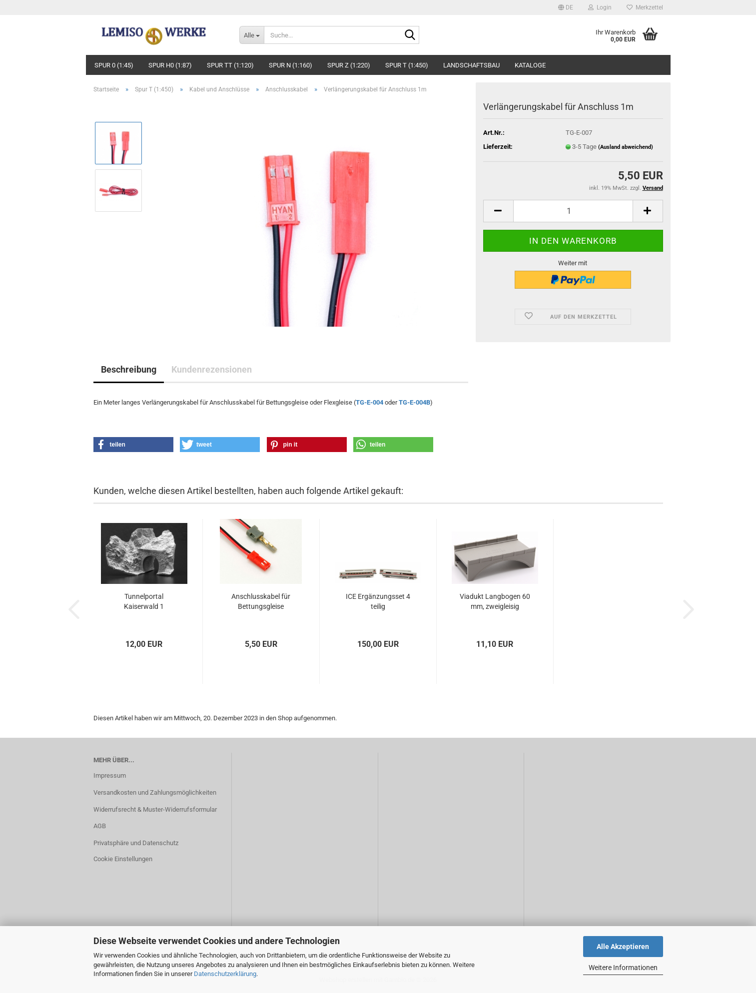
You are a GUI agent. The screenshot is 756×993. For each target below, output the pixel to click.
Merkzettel (645, 7)
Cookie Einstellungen (122, 859)
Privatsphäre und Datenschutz (135, 843)
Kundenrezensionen (211, 369)
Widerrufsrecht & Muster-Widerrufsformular (155, 809)
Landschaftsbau (471, 65)
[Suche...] (251, 35)
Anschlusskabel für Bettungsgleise (260, 601)
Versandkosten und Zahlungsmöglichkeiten (154, 792)
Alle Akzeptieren (623, 947)
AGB (99, 826)
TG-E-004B (414, 402)
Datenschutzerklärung (225, 974)
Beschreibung (128, 369)
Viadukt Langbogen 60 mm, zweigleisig (495, 601)
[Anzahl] (573, 211)
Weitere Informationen (623, 968)
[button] (566, 7)
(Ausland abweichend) (625, 147)
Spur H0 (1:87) (170, 65)
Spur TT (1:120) (230, 65)
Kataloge (530, 65)
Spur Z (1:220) (348, 65)
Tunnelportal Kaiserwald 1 (144, 601)
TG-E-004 (369, 402)
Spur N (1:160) (290, 65)
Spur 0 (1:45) (113, 65)
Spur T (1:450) (406, 65)
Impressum (109, 775)
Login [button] (600, 7)
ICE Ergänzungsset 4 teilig (378, 601)
